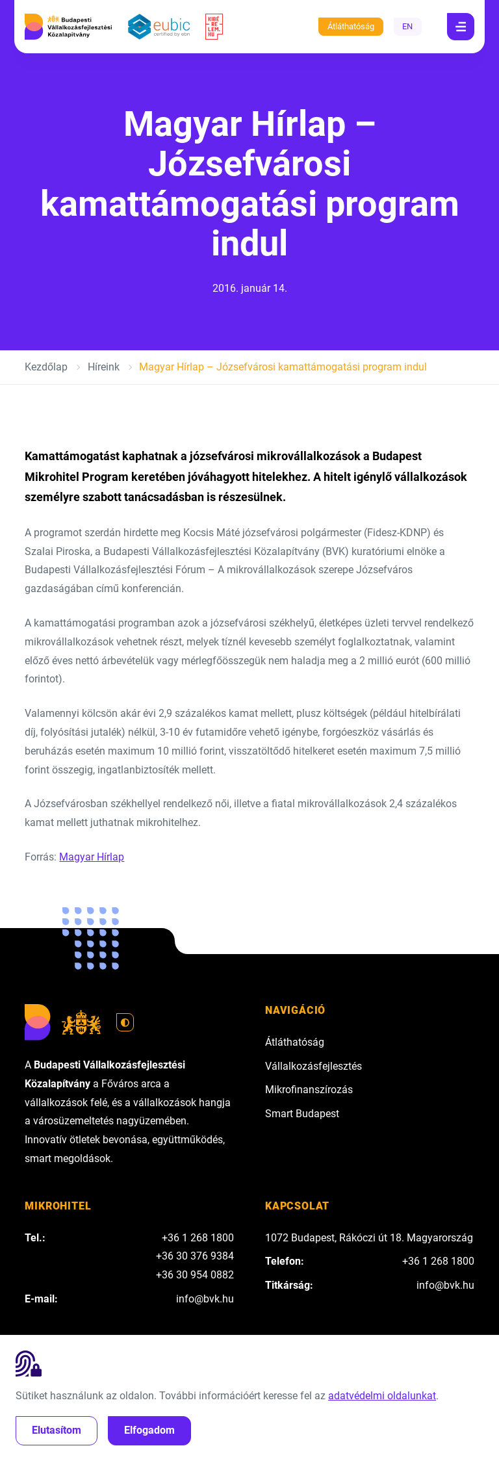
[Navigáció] (460, 26)
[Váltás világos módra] (125, 1022)
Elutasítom (56, 1430)
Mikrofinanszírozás (309, 1089)
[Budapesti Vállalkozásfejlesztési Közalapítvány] (68, 27)
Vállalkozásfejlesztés (313, 1066)
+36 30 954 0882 (195, 1275)
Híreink (104, 367)
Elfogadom (149, 1430)
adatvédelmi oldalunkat (382, 1396)
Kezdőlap (46, 367)
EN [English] (407, 26)
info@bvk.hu (205, 1299)
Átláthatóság (350, 26)
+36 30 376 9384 (195, 1256)
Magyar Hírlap (91, 857)
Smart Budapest (302, 1113)
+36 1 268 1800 (198, 1238)
